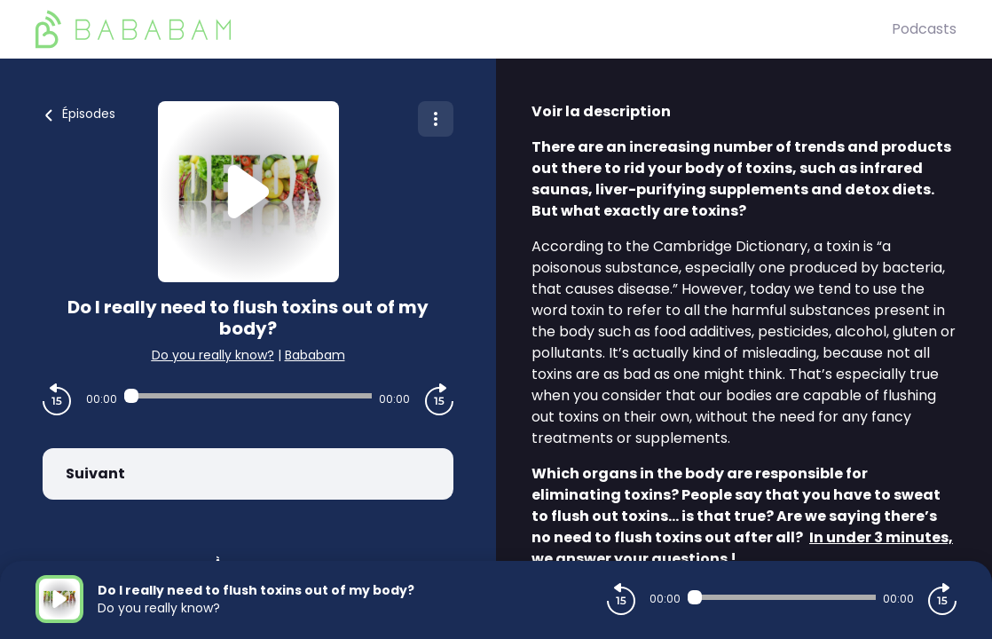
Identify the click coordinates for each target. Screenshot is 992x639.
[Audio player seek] (248, 396)
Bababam (315, 355)
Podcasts (924, 29)
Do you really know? (213, 355)
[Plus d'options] (435, 119)
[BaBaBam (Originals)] (463, 29)
